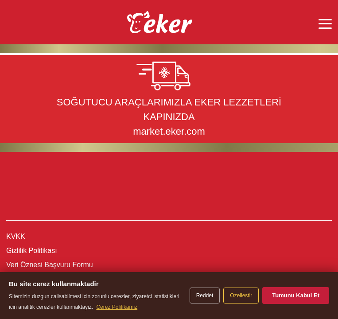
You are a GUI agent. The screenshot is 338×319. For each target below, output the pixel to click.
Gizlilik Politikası (31, 250)
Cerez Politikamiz (116, 307)
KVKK (15, 236)
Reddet (205, 295)
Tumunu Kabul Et (295, 295)
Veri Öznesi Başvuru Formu (49, 264)
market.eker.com (169, 131)
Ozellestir (241, 295)
